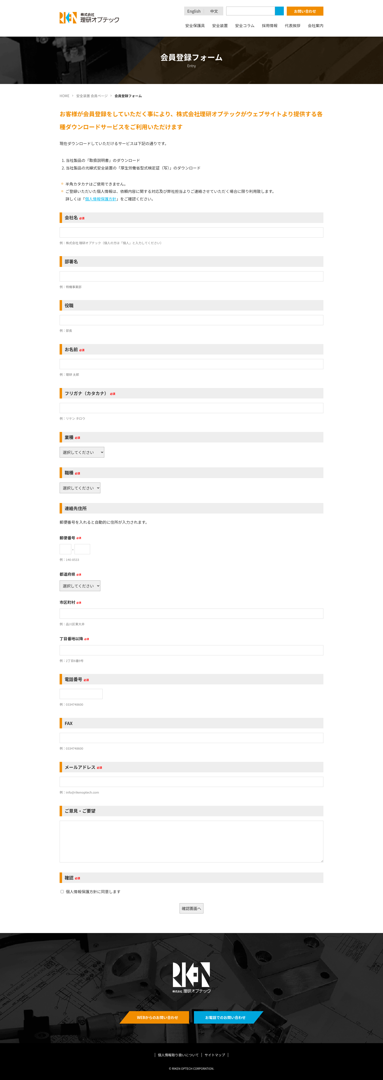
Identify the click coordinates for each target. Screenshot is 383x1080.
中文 (214, 11)
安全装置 (220, 25)
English (194, 11)
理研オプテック (90, 17)
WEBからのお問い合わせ (157, 1017)
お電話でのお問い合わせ (225, 1017)
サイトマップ (214, 1054)
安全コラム (245, 25)
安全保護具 (195, 25)
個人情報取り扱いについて (178, 1054)
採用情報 (269, 25)
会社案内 (315, 25)
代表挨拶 (292, 25)
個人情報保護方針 (100, 199)
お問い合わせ (305, 11)
